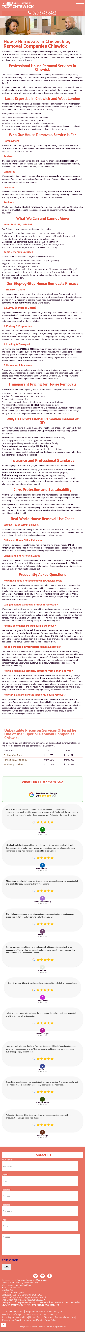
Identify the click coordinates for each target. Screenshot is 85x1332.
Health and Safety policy (13, 1314)
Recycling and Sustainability (15, 1317)
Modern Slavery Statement (41, 1317)
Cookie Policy (50, 1320)
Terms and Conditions (65, 1317)
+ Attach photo (10, 1259)
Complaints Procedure (35, 1312)
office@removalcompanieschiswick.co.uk (27, 1297)
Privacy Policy (50, 1314)
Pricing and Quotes (55, 1312)
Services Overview (34, 1314)
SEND (6, 1267)
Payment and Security (12, 1320)
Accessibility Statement (13, 1312)
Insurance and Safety (33, 1320)
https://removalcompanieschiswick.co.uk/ (26, 1300)
